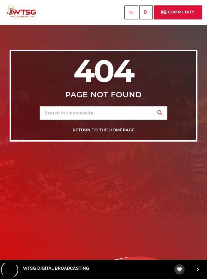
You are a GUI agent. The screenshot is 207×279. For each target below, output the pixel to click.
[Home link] (21, 12)
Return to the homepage (104, 130)
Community (178, 12)
